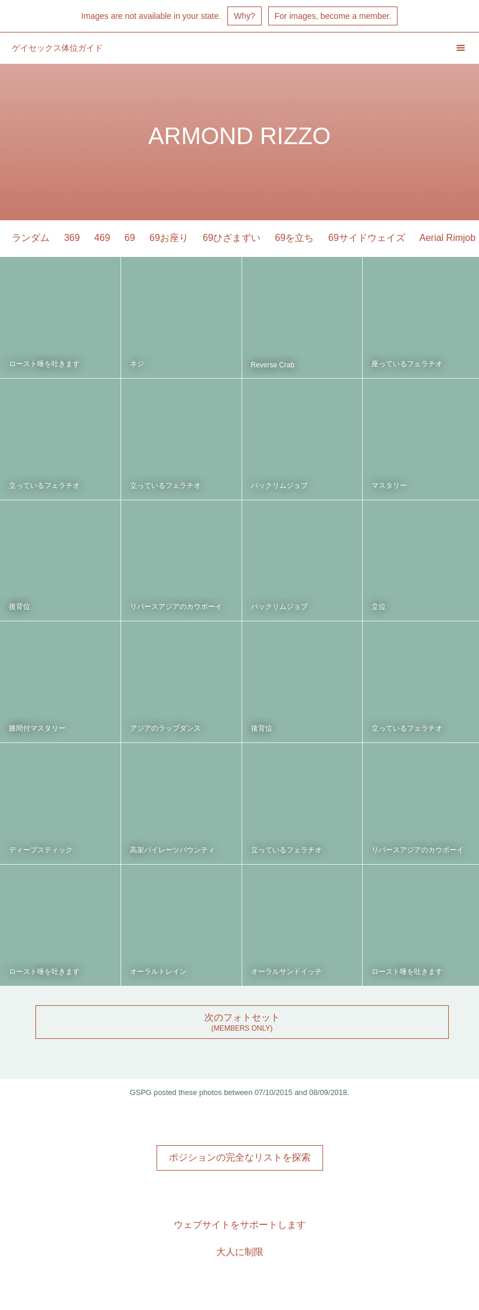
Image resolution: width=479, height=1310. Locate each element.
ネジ (137, 364)
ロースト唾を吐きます (44, 364)
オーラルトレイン (158, 971)
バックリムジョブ (279, 485)
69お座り (168, 238)
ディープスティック (41, 850)
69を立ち (294, 238)
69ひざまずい (231, 238)
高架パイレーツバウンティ (172, 850)
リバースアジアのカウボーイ (176, 606)
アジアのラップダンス (165, 728)
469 (102, 238)
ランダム (31, 238)
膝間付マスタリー (37, 728)
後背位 (19, 606)
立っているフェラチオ (44, 485)
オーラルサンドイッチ (286, 971)
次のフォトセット (242, 1017)
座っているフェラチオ (407, 364)
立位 (379, 606)
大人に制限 (239, 1252)
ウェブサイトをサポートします (240, 1225)
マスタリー (389, 485)
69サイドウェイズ (366, 238)
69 (130, 238)
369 (72, 238)
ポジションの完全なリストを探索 (240, 1157)
